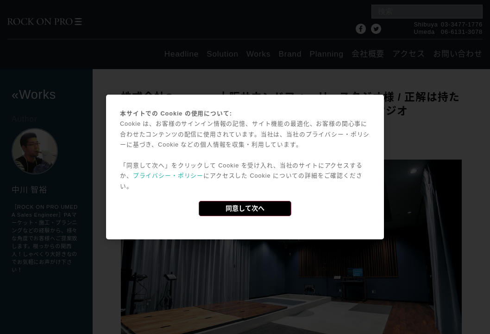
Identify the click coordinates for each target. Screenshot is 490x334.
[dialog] (245, 167)
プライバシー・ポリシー (168, 175)
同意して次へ (245, 208)
